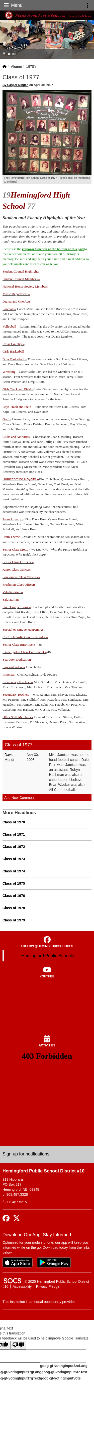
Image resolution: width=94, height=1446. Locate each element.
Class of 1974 (14, 871)
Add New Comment (19, 798)
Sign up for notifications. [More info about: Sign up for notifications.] (27, 1153)
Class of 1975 (14, 883)
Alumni (16, 67)
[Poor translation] (18, 1345)
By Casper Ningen (15, 85)
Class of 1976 (14, 896)
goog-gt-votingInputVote (60, 1378)
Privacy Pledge (47, 1286)
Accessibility (22, 1286)
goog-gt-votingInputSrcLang (63, 1366)
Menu (12, 5)
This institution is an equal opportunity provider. (39, 1302)
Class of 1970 (14, 822)
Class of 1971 (14, 834)
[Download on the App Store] (18, 1262)
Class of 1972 (14, 847)
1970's (31, 67)
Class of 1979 (14, 920)
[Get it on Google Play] (54, 1262)
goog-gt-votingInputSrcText (64, 1372)
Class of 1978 (14, 908)
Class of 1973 (14, 859)
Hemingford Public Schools (47, 955)
